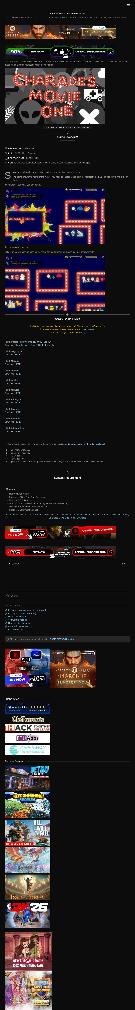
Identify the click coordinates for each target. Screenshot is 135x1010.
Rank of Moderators (17, 616)
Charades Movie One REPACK (85, 514)
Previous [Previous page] (13, 564)
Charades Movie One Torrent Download (67, 518)
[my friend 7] (27, 750)
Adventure (52, 17)
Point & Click (95, 17)
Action (41, 17)
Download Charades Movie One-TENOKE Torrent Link (30, 345)
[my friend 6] (27, 738)
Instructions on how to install (86, 444)
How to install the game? (20, 623)
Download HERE (13, 354)
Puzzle (108, 17)
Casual (64, 17)
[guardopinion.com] (27, 708)
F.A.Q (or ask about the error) (22, 613)
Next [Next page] (125, 564)
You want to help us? (18, 620)
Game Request (88, 329)
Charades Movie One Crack (19, 514)
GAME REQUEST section (62, 639)
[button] (128, 5)
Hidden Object (78, 17)
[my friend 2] (27, 719)
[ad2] (26, 951)
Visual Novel (120, 17)
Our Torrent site (15, 629)
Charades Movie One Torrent (114, 514)
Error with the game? (18, 626)
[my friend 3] (27, 727)
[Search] (67, 596)
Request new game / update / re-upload (27, 610)
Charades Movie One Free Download (51, 514)
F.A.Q (82, 332)
